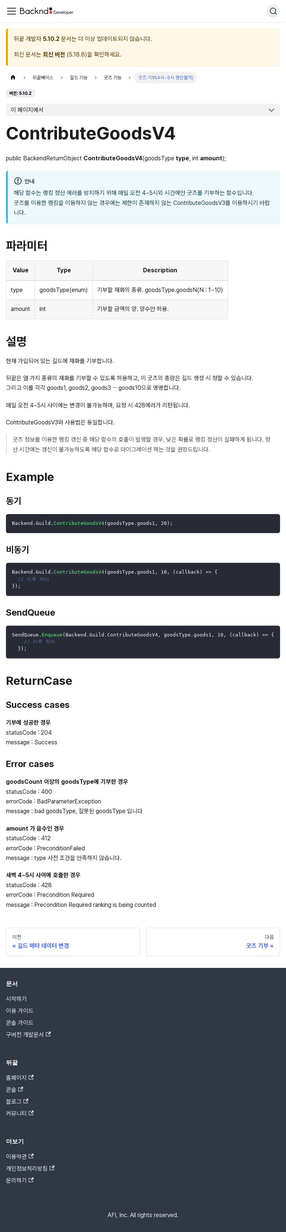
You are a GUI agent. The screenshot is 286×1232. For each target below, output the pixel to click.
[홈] (13, 77)
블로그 (17, 1101)
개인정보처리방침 (30, 1168)
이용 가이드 (20, 1010)
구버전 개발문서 (28, 1034)
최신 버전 (54, 54)
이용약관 (20, 1156)
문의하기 (20, 1180)
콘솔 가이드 (20, 1022)
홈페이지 (20, 1077)
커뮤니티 (20, 1113)
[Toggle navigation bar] (11, 11)
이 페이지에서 (27, 109)
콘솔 (14, 1089)
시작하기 (16, 998)
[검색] (273, 11)
